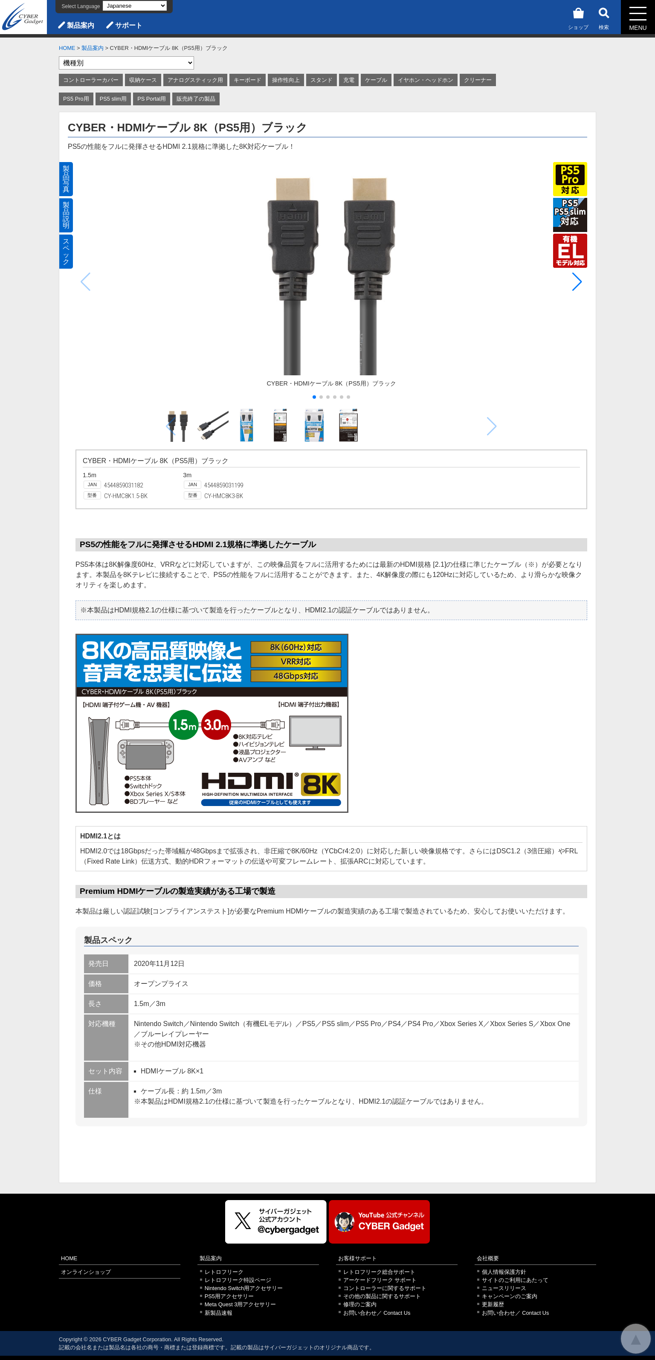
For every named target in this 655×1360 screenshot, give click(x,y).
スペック (66, 251)
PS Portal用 (151, 99)
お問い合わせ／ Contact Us (377, 1313)
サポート (128, 25)
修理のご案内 (360, 1304)
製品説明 (66, 215)
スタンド (321, 80)
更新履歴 (493, 1304)
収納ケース (143, 80)
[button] (577, 282)
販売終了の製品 (196, 99)
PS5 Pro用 (76, 99)
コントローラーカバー (91, 80)
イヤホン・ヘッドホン (425, 80)
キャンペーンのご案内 (509, 1296)
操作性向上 (286, 80)
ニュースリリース (504, 1288)
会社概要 (488, 1258)
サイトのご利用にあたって (515, 1280)
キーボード (247, 80)
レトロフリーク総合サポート (379, 1272)
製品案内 (80, 25)
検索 (604, 17)
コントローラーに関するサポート (384, 1288)
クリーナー (478, 80)
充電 (348, 80)
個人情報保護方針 (504, 1272)
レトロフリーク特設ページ (238, 1280)
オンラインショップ (86, 1272)
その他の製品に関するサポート (382, 1296)
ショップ (578, 17)
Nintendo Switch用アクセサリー (244, 1288)
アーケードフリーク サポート (380, 1280)
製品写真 (66, 179)
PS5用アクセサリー (229, 1296)
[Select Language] (135, 6)
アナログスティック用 (195, 80)
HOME (67, 48)
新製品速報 (218, 1313)
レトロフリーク (224, 1272)
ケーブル (376, 80)
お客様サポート (357, 1258)
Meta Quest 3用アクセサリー (240, 1304)
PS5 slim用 (113, 99)
